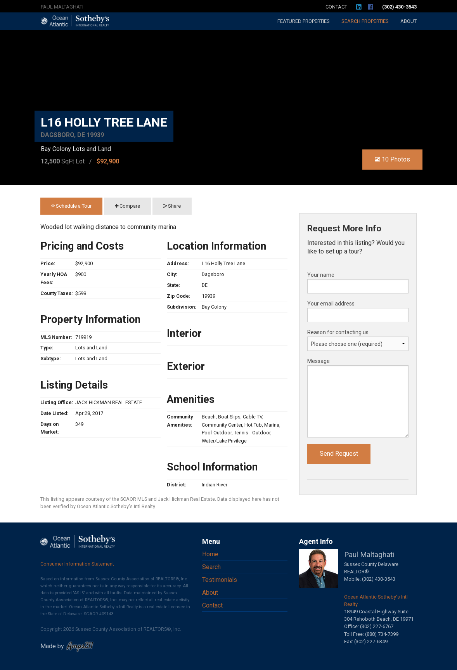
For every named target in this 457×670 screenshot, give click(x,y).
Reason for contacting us (338, 332)
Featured (303, 21)
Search (365, 21)
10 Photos (392, 159)
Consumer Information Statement (77, 564)
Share (172, 206)
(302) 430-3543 (399, 7)
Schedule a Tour (71, 206)
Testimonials (219, 579)
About (408, 21)
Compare (127, 206)
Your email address (331, 303)
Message (318, 361)
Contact (336, 7)
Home (210, 554)
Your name (320, 275)
